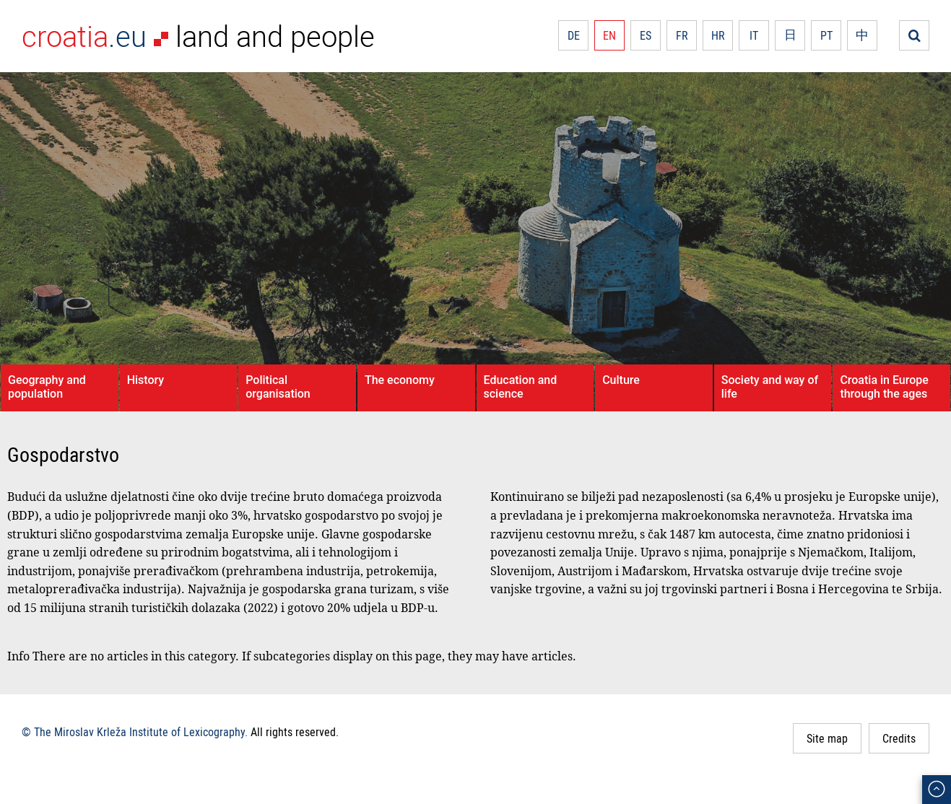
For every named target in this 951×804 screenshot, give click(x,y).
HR (718, 35)
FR (682, 35)
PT (826, 35)
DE (574, 35)
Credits (899, 738)
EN (609, 35)
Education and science (520, 387)
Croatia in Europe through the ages (884, 387)
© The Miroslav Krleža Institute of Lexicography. (135, 732)
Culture (621, 380)
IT (754, 35)
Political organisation (278, 387)
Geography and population (47, 387)
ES (645, 35)
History (146, 380)
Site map (827, 738)
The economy (400, 380)
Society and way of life (769, 387)
